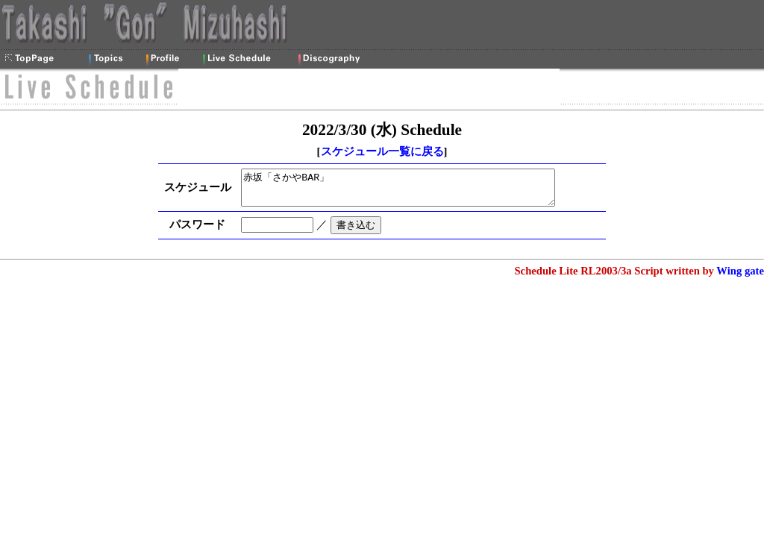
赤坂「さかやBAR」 (410, 191)
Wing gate (740, 277)
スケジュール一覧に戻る (382, 151)
